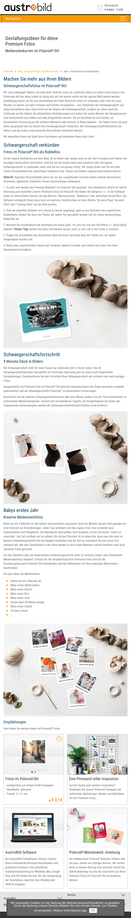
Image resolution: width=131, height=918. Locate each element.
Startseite (8, 71)
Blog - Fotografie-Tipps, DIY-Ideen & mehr (38, 71)
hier (104, 191)
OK (93, 910)
